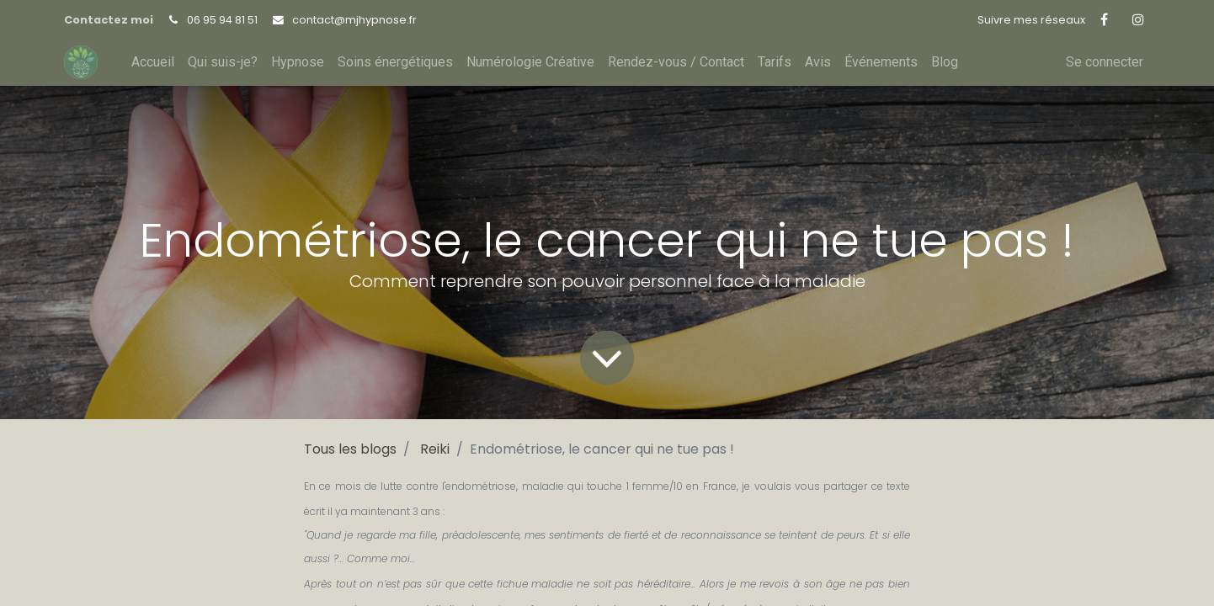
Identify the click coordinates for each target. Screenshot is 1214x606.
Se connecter (1104, 62)
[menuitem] (153, 62)
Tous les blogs (350, 449)
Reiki (435, 449)
